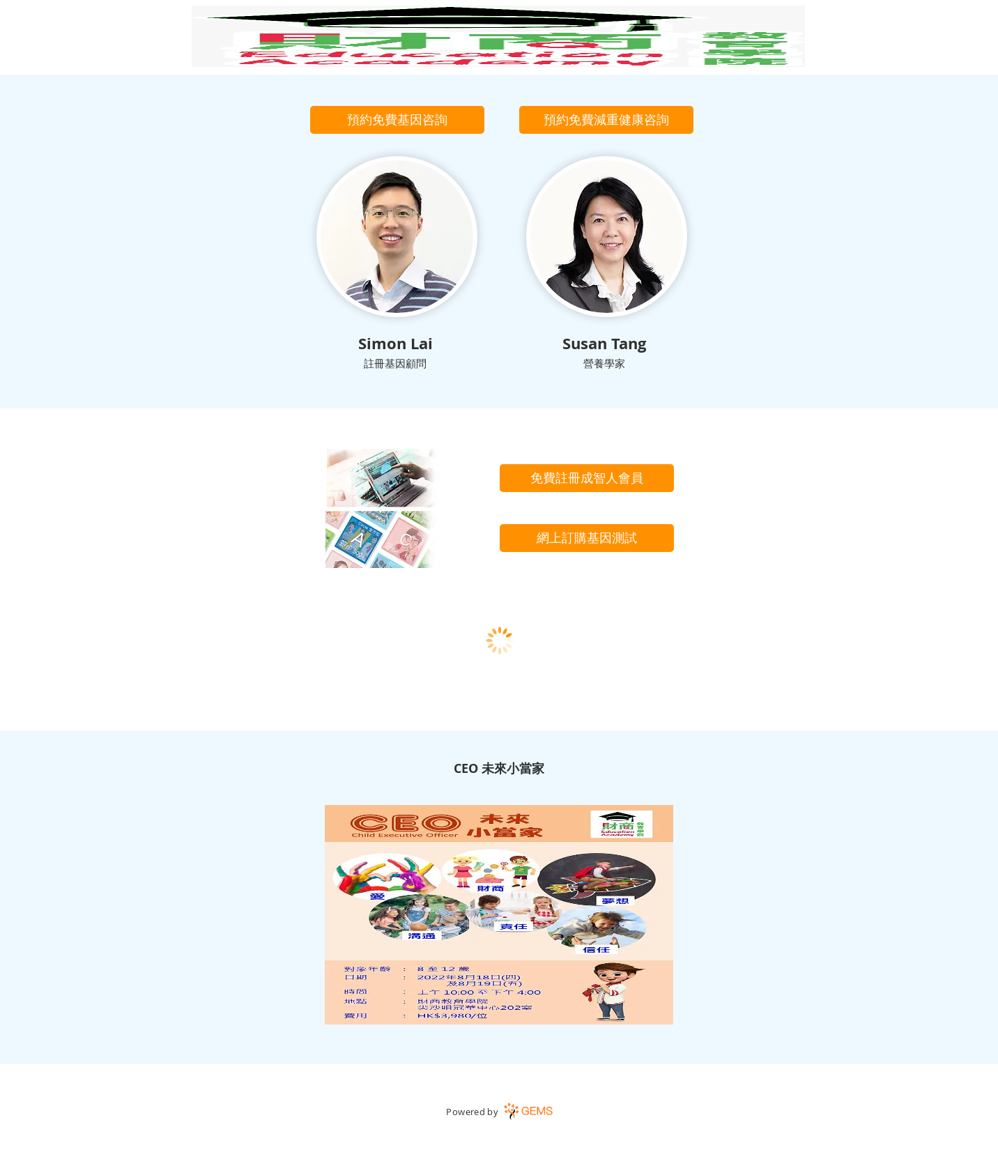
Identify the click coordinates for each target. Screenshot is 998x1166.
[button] (397, 120)
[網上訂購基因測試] (587, 538)
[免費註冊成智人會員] (587, 478)
